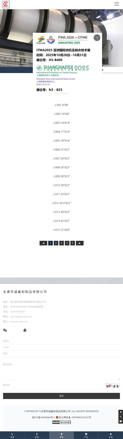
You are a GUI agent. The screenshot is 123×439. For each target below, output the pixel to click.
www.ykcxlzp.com (18, 321)
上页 (43, 243)
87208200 (30, 307)
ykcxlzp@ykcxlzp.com (21, 316)
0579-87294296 (18, 307)
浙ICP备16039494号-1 (43, 417)
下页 (80, 243)
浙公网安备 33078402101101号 (73, 417)
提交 (61, 396)
